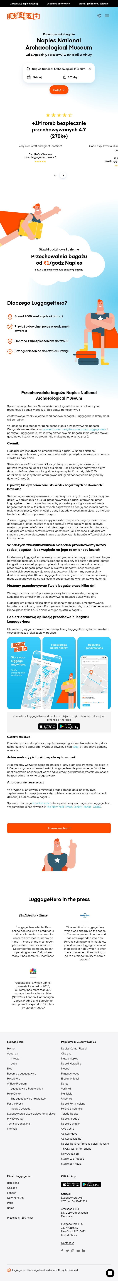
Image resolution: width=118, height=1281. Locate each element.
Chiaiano (66, 1053)
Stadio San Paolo (71, 1163)
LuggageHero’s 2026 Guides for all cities (31, 1113)
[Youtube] (78, 1251)
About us (12, 1053)
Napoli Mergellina (71, 1063)
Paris (10, 1202)
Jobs (14, 1063)
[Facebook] (62, 1251)
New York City (15, 1197)
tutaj (75, 746)
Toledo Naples (69, 1113)
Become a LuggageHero (21, 1073)
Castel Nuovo (69, 1133)
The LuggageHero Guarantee (28, 1098)
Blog (10, 1068)
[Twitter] (67, 1251)
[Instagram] (73, 1251)
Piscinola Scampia (72, 1108)
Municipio (66, 1093)
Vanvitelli (66, 1088)
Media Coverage (20, 1108)
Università (67, 1098)
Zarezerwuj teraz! (59, 828)
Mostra (65, 1068)
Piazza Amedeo (70, 1073)
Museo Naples (69, 1058)
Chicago (12, 1187)
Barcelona (13, 1182)
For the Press (15, 1103)
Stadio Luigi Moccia (72, 1158)
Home (10, 1048)
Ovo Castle (67, 1128)
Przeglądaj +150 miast (20, 1217)
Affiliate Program (17, 1083)
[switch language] (99, 15)
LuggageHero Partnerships (27, 1088)
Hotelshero (13, 1078)
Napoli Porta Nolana (73, 1103)
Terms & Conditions (18, 1123)
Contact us (67, 1243)
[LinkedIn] (83, 1251)
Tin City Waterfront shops (76, 1148)
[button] (110, 1273)
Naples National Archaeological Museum (85, 1143)
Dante (64, 1083)
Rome (10, 1207)
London (11, 1192)
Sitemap (12, 1128)
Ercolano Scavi (70, 1078)
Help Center (14, 1093)
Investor (15, 1058)
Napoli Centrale (70, 1123)
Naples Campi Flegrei (74, 1048)
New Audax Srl (70, 1153)
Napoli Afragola (70, 1118)
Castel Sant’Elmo (71, 1138)
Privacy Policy (15, 1118)
